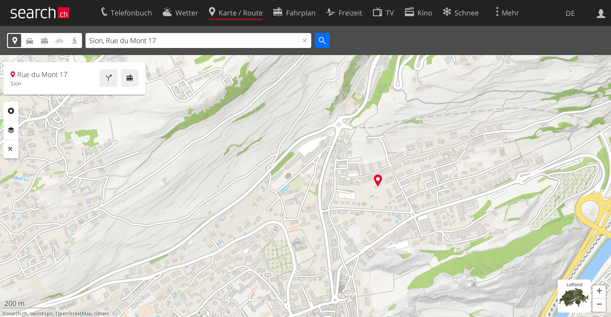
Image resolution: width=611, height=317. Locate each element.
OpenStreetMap (74, 313)
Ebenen (11, 130)
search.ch (16, 313)
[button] (599, 292)
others (101, 313)
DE (570, 13)
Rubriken (11, 111)
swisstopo (41, 313)
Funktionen (11, 149)
